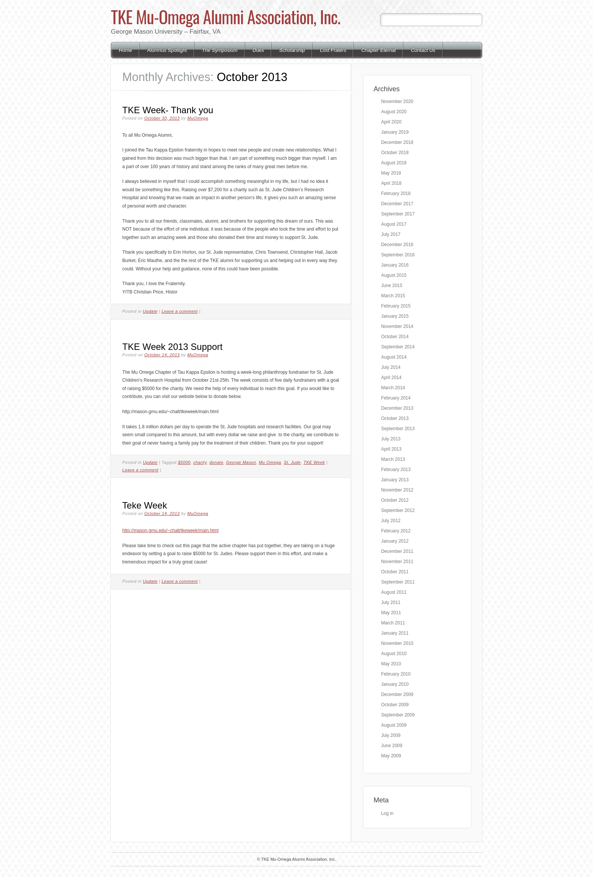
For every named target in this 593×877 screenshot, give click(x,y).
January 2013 (395, 479)
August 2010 (394, 653)
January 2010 (395, 684)
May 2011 (391, 612)
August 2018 (394, 162)
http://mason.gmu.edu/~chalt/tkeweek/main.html (170, 530)
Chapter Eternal (378, 50)
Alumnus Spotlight (167, 50)
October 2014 (395, 336)
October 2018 (395, 152)
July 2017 (391, 234)
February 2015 (396, 306)
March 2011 (393, 623)
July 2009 (391, 735)
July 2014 (391, 367)
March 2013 (393, 459)
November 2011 (397, 561)
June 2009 (391, 745)
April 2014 (391, 377)
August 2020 (394, 111)
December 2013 (397, 408)
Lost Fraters (333, 50)
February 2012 (396, 531)
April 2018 (391, 183)
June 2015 (391, 285)
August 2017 (394, 224)
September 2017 (398, 214)
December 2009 (397, 694)
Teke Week (144, 505)
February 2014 (396, 398)
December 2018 (397, 142)
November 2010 (397, 643)
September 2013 (398, 428)
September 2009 (398, 715)
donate (217, 462)
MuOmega (197, 118)
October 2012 (395, 500)
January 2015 (395, 316)
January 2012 (395, 541)
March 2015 (393, 295)
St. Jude (292, 462)
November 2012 (397, 490)
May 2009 (391, 755)
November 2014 (397, 326)
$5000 (184, 462)
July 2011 (391, 602)
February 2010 (396, 674)
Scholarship (292, 50)
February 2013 (396, 469)
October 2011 (395, 571)
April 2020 (391, 122)
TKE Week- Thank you (167, 110)
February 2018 (396, 193)
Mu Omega (270, 462)
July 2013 (391, 439)
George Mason (241, 462)
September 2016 (398, 254)
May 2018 (391, 173)
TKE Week (314, 462)
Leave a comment (179, 311)
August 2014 (394, 357)
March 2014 (393, 387)
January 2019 (395, 132)
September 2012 (398, 510)
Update (150, 311)
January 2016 (395, 265)
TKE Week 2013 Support (172, 347)
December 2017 (397, 203)
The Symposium (220, 50)
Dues (258, 50)
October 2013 (395, 418)
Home (125, 50)
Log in (387, 813)
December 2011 (397, 551)
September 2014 (398, 347)
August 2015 (394, 275)
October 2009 (395, 704)
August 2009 (394, 725)
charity (199, 462)
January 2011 (395, 633)
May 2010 (391, 663)
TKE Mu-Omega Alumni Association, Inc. (225, 16)
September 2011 (398, 582)
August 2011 (394, 592)
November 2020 (397, 101)
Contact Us (423, 50)
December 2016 (397, 244)
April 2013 (391, 449)
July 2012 (391, 520)
